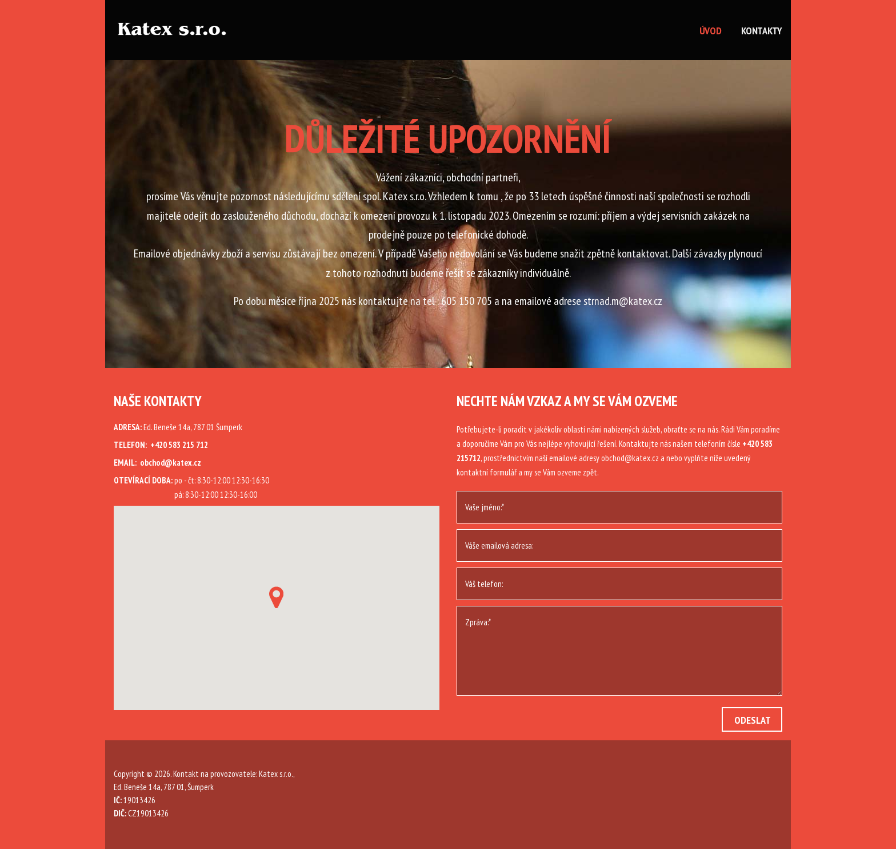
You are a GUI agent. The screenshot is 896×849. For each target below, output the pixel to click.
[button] (276, 597)
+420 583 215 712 (179, 444)
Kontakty (761, 30)
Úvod (710, 30)
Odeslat (752, 720)
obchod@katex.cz (170, 462)
